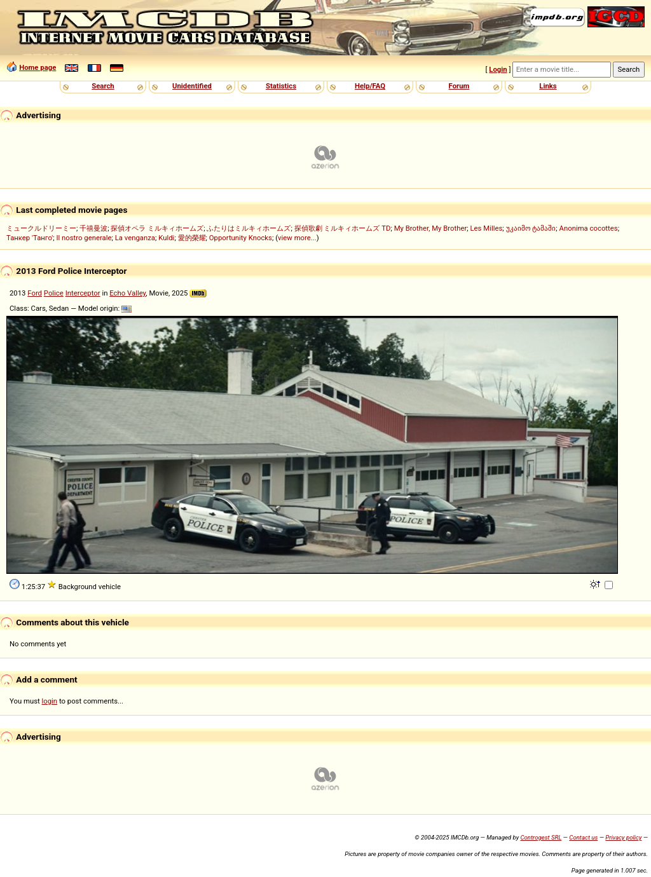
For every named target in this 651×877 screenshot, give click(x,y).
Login (498, 69)
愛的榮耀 (192, 237)
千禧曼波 (93, 228)
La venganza (135, 237)
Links (547, 85)
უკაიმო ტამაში (531, 228)
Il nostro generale (83, 237)
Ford (34, 293)
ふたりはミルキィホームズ (249, 228)
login (50, 701)
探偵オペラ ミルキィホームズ (157, 228)
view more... (297, 237)
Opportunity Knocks (240, 237)
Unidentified (192, 85)
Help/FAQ (370, 85)
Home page (37, 67)
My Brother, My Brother (430, 228)
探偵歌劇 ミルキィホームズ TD (342, 228)
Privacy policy (623, 837)
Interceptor (82, 293)
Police (54, 293)
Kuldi (166, 237)
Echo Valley (127, 293)
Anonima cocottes (588, 228)
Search (103, 85)
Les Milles (486, 228)
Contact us (583, 837)
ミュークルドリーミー (41, 228)
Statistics (281, 85)
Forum (459, 85)
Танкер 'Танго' (29, 237)
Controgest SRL (540, 837)
